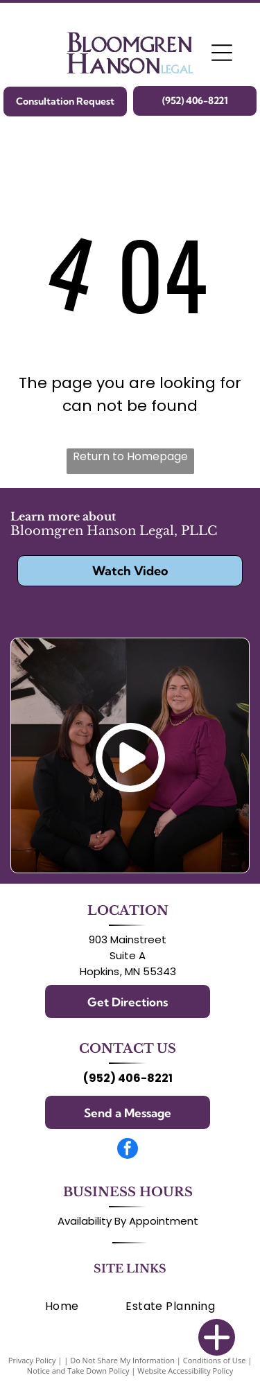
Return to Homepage (130, 456)
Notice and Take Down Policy (78, 1370)
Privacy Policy (32, 1360)
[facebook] (127, 1150)
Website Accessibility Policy (185, 1370)
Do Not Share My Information (122, 1360)
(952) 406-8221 (128, 1078)
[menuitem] (62, 1306)
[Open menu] (221, 52)
